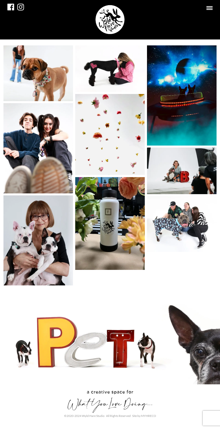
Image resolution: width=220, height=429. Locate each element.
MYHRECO (148, 416)
